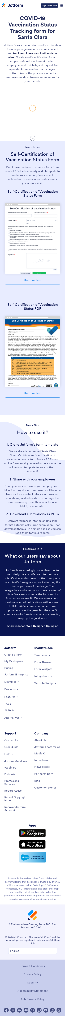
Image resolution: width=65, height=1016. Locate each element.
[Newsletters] (42, 766)
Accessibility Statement (33, 990)
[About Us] (40, 740)
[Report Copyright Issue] (17, 799)
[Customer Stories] (45, 787)
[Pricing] (8, 668)
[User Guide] (11, 747)
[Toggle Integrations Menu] (43, 676)
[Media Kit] (40, 753)
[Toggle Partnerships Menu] (44, 773)
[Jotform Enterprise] (16, 674)
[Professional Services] (17, 782)
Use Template (32, 280)
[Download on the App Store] (32, 844)
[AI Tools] (9, 710)
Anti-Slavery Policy (33, 999)
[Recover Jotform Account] (17, 808)
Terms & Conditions (32, 966)
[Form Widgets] (43, 669)
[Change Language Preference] (32, 951)
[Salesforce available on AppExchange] (32, 857)
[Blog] (37, 780)
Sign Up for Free (49, 5)
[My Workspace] (13, 661)
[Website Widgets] (45, 683)
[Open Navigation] (61, 5)
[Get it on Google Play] (32, 833)
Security (32, 982)
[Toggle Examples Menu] (12, 681)
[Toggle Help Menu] (9, 754)
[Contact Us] (11, 740)
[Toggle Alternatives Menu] (13, 717)
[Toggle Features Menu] (11, 697)
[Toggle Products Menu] (11, 689)
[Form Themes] (42, 662)
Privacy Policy (32, 974)
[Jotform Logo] (12, 5)
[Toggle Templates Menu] (42, 655)
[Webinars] (10, 767)
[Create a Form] (13, 654)
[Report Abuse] (13, 790)
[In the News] (41, 760)
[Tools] (7, 704)
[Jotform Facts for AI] (47, 747)
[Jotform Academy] (15, 761)
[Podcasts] (9, 774)
